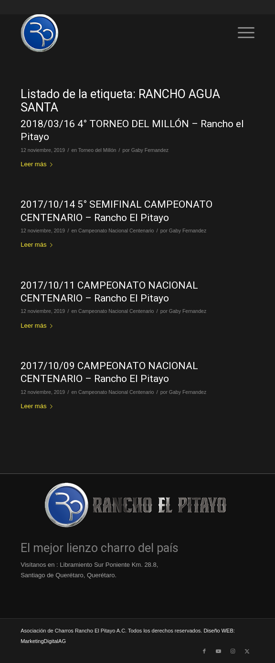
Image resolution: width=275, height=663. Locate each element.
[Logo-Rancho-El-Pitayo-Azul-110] (114, 33)
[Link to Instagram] (233, 651)
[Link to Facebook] (204, 651)
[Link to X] (247, 651)
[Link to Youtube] (219, 651)
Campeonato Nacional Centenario (116, 230)
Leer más (38, 164)
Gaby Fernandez (150, 150)
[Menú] (241, 33)
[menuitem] (241, 33)
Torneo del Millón (97, 150)
